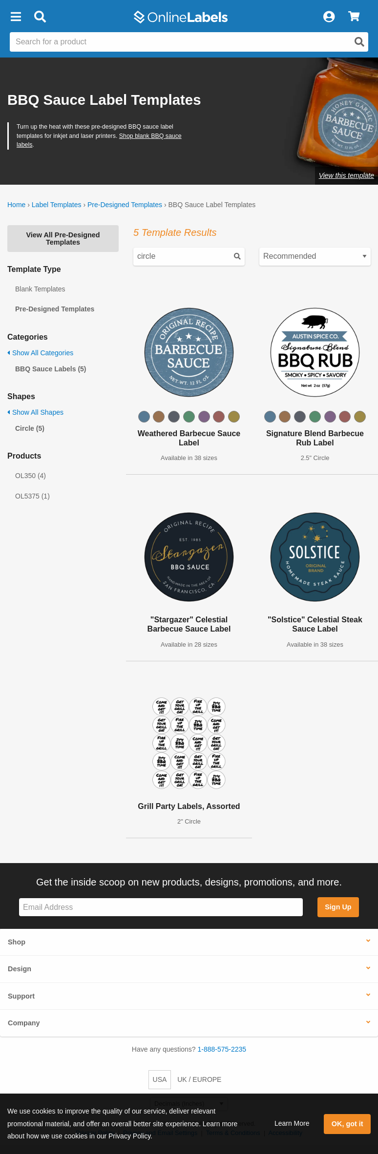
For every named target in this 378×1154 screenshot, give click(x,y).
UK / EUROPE (199, 1079)
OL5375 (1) (32, 496)
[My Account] (328, 17)
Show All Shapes (35, 412)
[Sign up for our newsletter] (161, 907)
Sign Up (338, 907)
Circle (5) (29, 428)
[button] (15, 17)
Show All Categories (40, 353)
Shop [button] (16, 942)
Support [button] (21, 996)
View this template (346, 175)
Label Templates (57, 205)
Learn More (292, 1123)
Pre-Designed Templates (124, 205)
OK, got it (347, 1124)
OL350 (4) (30, 476)
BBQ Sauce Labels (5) (50, 369)
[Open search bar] (39, 17)
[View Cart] (354, 17)
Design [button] (19, 969)
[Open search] (359, 42)
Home (16, 205)
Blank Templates (40, 289)
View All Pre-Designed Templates (63, 238)
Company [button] (24, 1023)
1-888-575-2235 (222, 1049)
